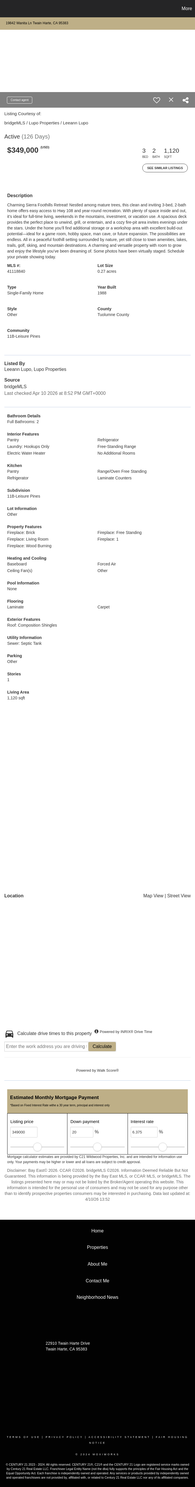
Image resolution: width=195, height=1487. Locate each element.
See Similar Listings (165, 168)
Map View (153, 895)
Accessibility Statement (119, 1437)
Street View (179, 895)
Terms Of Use (23, 1437)
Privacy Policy (64, 1437)
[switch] (156, 100)
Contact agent (20, 100)
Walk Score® (108, 1070)
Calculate (102, 1046)
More (187, 8)
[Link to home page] (7, 8)
